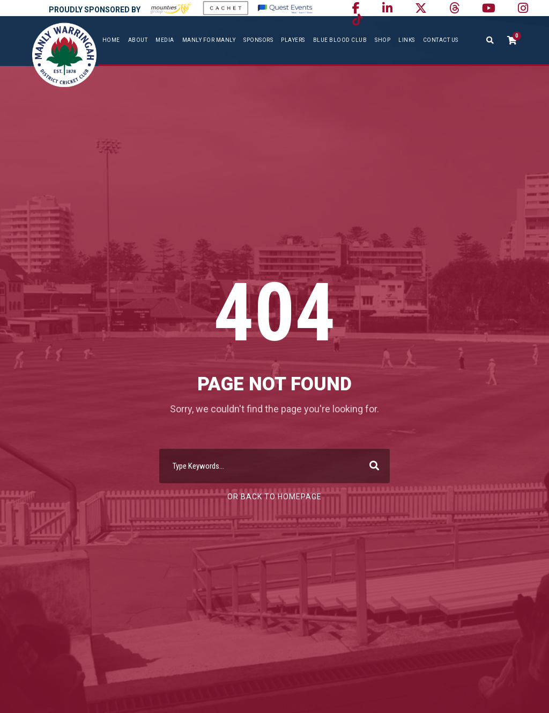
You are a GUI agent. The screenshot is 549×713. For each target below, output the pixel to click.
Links (406, 40)
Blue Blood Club (340, 40)
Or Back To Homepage (274, 496)
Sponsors (258, 40)
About (138, 40)
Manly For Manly (209, 40)
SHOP (382, 40)
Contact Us (440, 40)
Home (111, 40)
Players (293, 40)
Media (164, 40)
